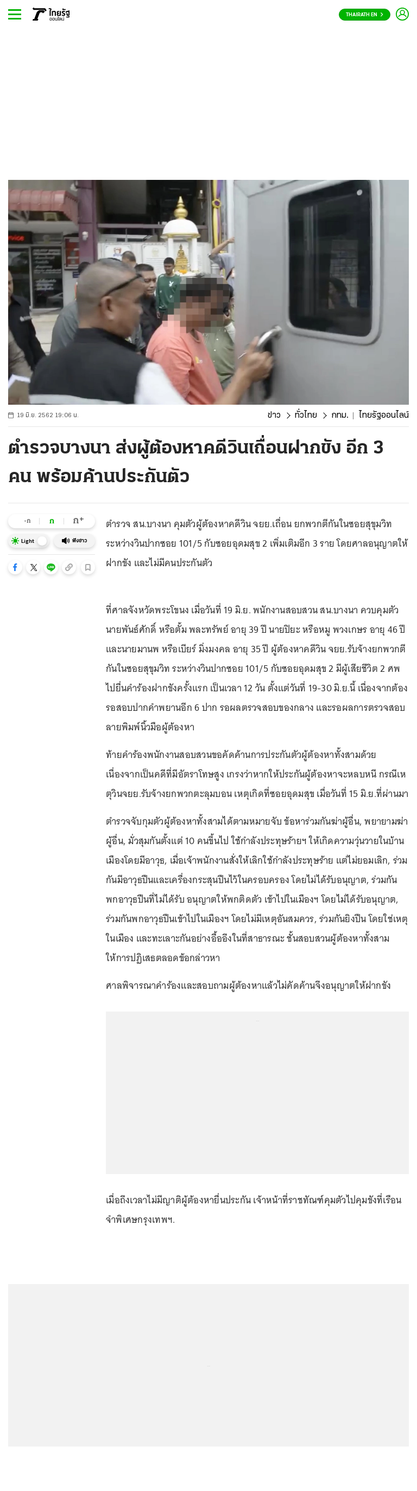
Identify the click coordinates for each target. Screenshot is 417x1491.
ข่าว (274, 415)
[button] (15, 567)
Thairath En (364, 15)
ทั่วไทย (306, 415)
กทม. (340, 415)
